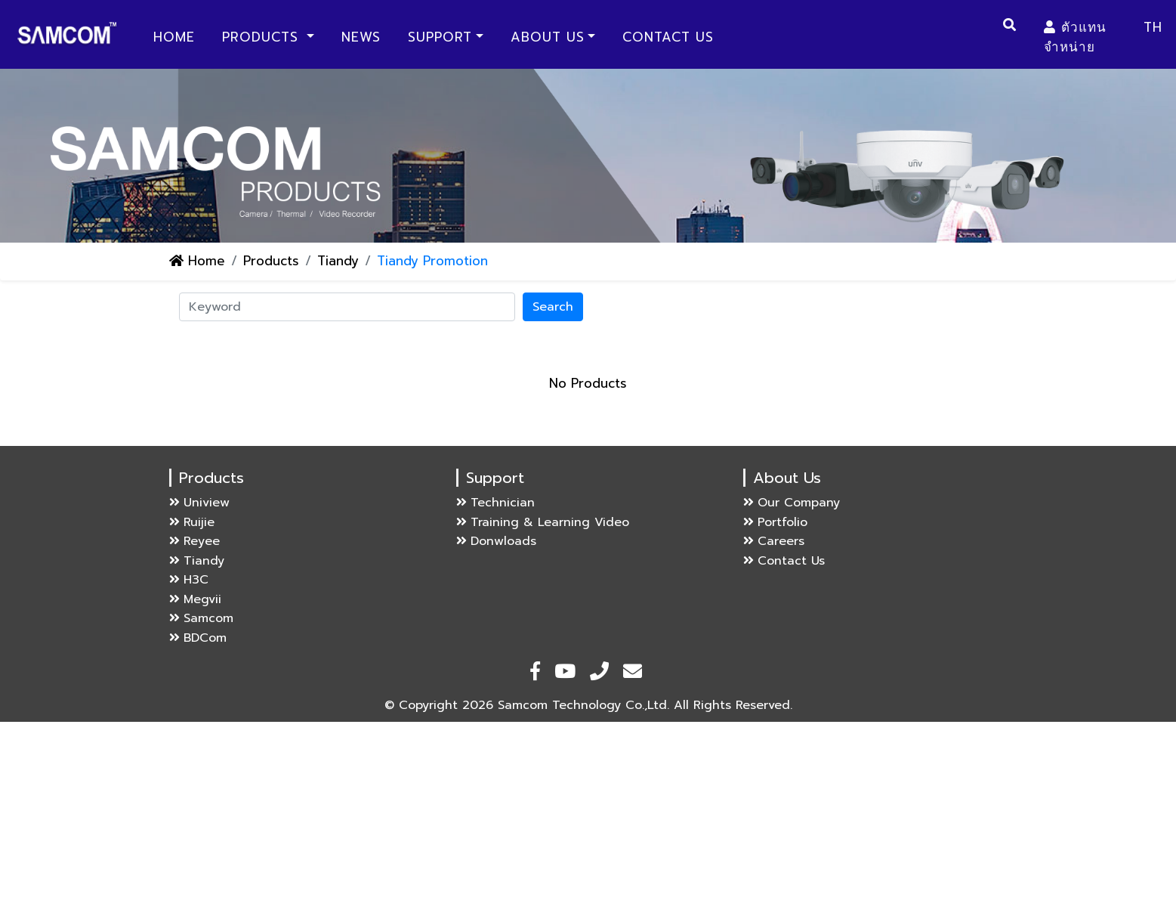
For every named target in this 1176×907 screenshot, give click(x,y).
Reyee (194, 541)
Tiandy (338, 261)
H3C (188, 580)
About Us (548, 37)
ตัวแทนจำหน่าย (1075, 37)
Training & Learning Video (542, 522)
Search (552, 307)
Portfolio (775, 522)
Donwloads (496, 541)
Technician (495, 503)
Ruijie (192, 522)
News (361, 37)
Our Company (791, 503)
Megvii (195, 599)
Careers (773, 541)
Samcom (201, 618)
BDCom (198, 638)
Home (177, 36)
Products (263, 37)
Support (440, 37)
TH (1153, 27)
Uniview (199, 503)
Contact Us (668, 37)
